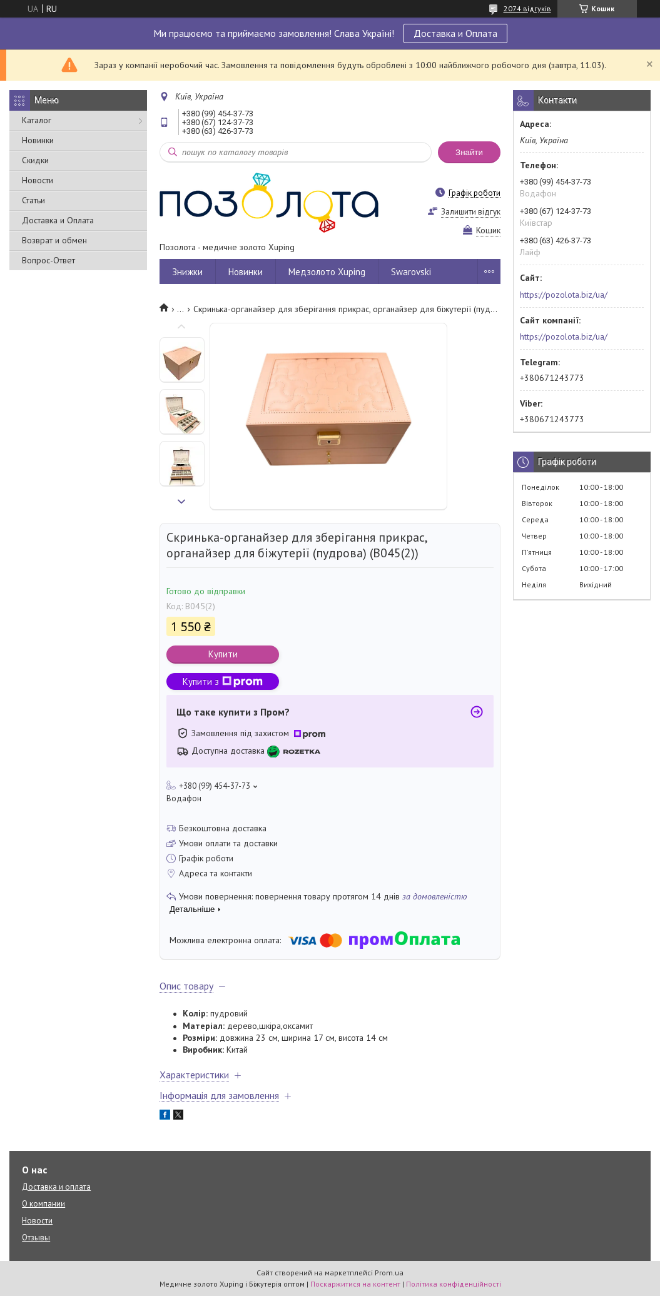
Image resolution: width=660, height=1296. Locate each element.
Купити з (223, 681)
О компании (43, 1203)
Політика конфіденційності (453, 1283)
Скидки (35, 160)
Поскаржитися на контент (355, 1283)
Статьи (33, 200)
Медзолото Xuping (326, 271)
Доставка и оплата (56, 1187)
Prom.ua (389, 1272)
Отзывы (36, 1237)
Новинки (38, 140)
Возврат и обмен (54, 240)
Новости (37, 180)
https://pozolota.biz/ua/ (563, 294)
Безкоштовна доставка (223, 828)
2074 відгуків (527, 8)
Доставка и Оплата (455, 33)
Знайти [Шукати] (469, 152)
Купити (223, 654)
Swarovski (411, 271)
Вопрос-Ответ (48, 260)
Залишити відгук (470, 211)
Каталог (36, 120)
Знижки (187, 271)
